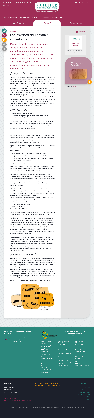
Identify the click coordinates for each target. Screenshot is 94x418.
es (91, 2)
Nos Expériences (75, 22)
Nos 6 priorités (20, 2)
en (88, 2)
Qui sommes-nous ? (8, 2)
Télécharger (81, 31)
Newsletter (5, 5)
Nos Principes (18, 22)
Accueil (87, 387)
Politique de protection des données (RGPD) (17, 400)
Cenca (74, 86)
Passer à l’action (13, 17)
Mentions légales (9, 396)
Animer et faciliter (34, 17)
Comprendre (86, 390)
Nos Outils (23, 17)
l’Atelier (28, 2)
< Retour (13, 31)
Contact (81, 2)
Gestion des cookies (10, 398)
